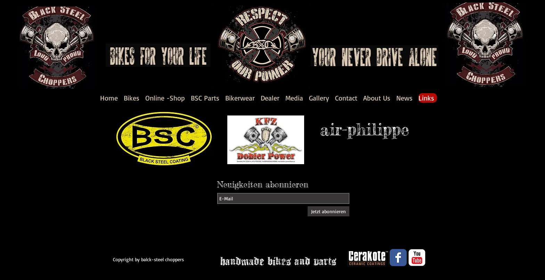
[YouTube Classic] (416, 257)
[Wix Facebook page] (398, 257)
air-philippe (364, 129)
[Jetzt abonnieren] (328, 211)
